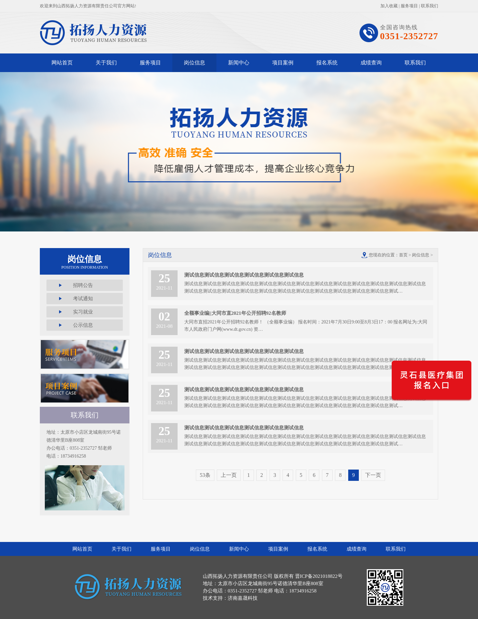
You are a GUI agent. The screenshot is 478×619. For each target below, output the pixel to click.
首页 (403, 254)
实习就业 (83, 311)
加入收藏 (389, 5)
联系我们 (429, 5)
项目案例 (282, 62)
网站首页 (62, 62)
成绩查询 (371, 62)
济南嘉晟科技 (243, 598)
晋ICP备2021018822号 (319, 576)
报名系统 (327, 62)
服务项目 (409, 5)
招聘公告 (83, 285)
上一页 (229, 475)
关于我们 (106, 62)
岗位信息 (194, 62)
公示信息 (83, 325)
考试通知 (83, 298)
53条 (205, 475)
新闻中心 (238, 62)
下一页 (373, 475)
